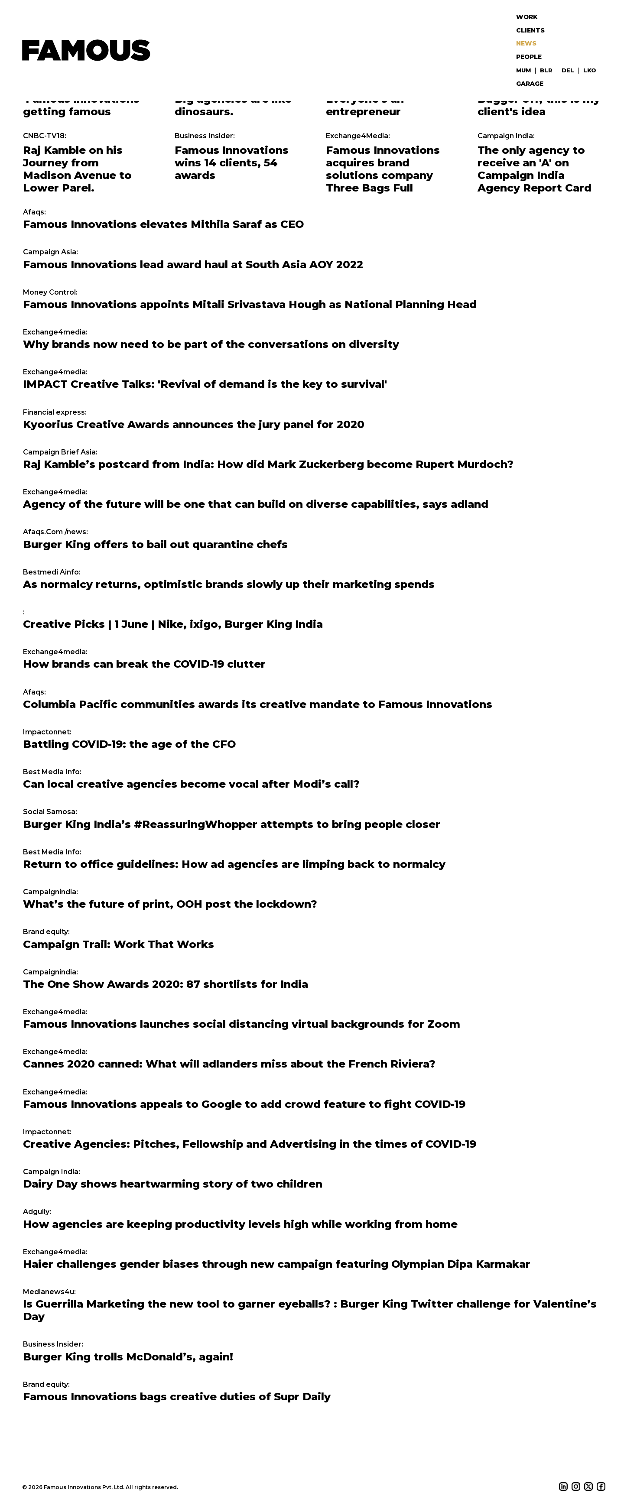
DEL (569, 54)
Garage (533, 64)
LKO (590, 54)
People (532, 44)
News (529, 34)
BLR (549, 54)
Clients (533, 25)
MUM (527, 54)
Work (530, 15)
